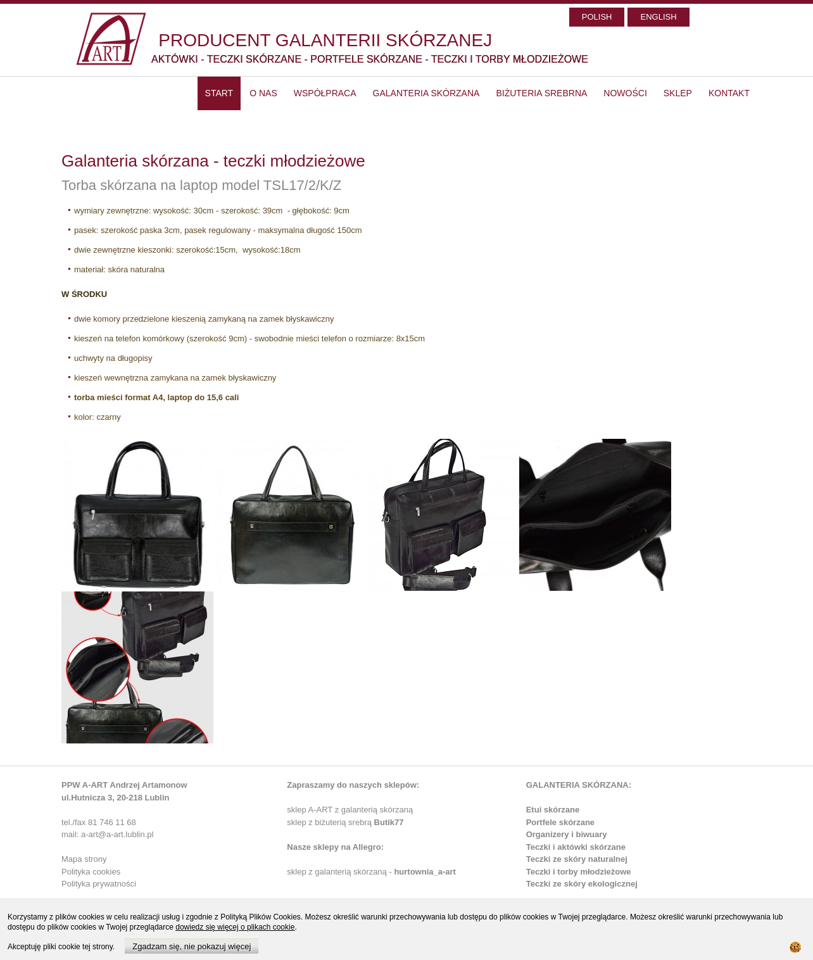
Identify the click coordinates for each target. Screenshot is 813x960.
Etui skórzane (553, 809)
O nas (263, 93)
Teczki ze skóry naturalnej (576, 859)
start (219, 93)
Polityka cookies (90, 871)
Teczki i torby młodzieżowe (578, 871)
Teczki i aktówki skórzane (576, 847)
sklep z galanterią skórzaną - (340, 871)
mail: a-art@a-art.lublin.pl (107, 834)
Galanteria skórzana (426, 93)
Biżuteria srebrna (541, 93)
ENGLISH (658, 17)
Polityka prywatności (98, 883)
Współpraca (325, 93)
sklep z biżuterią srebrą (345, 822)
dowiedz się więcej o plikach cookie (234, 927)
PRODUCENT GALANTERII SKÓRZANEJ (325, 40)
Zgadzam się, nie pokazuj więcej (191, 946)
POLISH (597, 17)
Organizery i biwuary (566, 834)
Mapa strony (84, 859)
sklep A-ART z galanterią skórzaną (350, 809)
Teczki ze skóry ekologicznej (582, 883)
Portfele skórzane (560, 822)
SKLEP (678, 93)
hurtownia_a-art (425, 871)
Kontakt (729, 93)
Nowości (624, 93)
